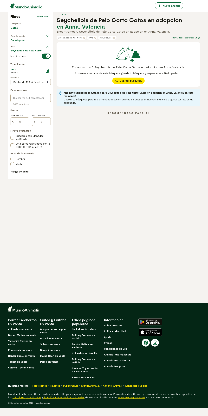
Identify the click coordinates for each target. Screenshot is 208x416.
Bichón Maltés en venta (22, 343)
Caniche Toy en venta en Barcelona (85, 378)
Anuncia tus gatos (114, 374)
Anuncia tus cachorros (117, 368)
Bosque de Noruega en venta (53, 339)
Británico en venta (51, 346)
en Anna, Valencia (81, 27)
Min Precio (17, 192)
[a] (41, 199)
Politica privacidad (115, 339)
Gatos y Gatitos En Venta (53, 330)
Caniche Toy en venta (21, 375)
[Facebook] (146, 351)
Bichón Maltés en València (82, 354)
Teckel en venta (17, 369)
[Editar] (47, 148)
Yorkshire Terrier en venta (20, 351)
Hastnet (55, 393)
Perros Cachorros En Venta (22, 330)
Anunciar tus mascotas (117, 362)
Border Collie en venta (21, 364)
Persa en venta (49, 369)
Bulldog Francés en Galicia (83, 369)
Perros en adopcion (83, 385)
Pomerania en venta (20, 358)
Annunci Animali (112, 393)
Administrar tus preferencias (131, 406)
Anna (92, 38)
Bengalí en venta (50, 358)
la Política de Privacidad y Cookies (63, 405)
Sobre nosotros (113, 333)
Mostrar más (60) (23, 134)
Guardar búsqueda (128, 80)
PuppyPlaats (70, 393)
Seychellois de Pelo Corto (71, 38)
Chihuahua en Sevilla (84, 361)
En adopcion (38, 43)
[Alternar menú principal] (3, 6)
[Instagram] (155, 351)
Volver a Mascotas (19, 23)
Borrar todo (42, 16)
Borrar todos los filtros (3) (186, 38)
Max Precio (38, 192)
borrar (45, 60)
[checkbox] (12, 83)
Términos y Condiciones (27, 405)
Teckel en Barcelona (84, 337)
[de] (20, 199)
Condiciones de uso (115, 356)
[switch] (30, 66)
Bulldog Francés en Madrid (83, 345)
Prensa (108, 351)
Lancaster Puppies (136, 393)
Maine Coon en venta (52, 364)
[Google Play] (150, 330)
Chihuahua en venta (20, 337)
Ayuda (107, 345)
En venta (18, 43)
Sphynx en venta (50, 352)
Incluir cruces (107, 38)
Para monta (20, 51)
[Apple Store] (150, 340)
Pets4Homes (39, 393)
